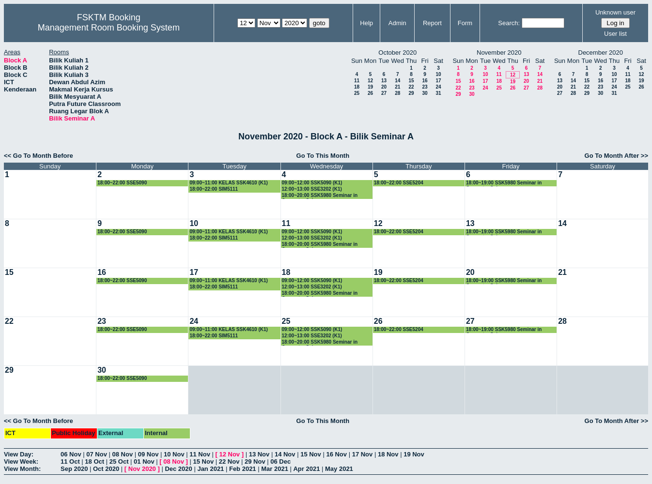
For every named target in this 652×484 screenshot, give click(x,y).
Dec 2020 (178, 468)
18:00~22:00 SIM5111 (213, 189)
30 (424, 93)
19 (370, 87)
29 (411, 93)
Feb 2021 (242, 468)
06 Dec (280, 461)
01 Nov (144, 461)
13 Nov (259, 454)
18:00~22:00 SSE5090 (122, 182)
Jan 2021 (210, 468)
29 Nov (255, 461)
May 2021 (339, 468)
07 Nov (96, 454)
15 (411, 80)
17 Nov (362, 454)
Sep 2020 (74, 468)
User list (615, 33)
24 (438, 87)
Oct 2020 (106, 468)
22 (411, 87)
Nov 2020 (142, 468)
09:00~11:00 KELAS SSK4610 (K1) (228, 182)
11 (356, 80)
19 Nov (414, 454)
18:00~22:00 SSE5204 (398, 182)
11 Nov (199, 454)
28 (397, 93)
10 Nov (174, 454)
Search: (509, 23)
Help (366, 23)
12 (370, 80)
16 (424, 80)
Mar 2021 (274, 468)
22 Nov (229, 461)
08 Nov (122, 454)
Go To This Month (323, 155)
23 (424, 87)
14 (397, 80)
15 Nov (310, 454)
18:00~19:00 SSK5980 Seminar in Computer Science (504, 183)
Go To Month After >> (616, 155)
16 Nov (336, 454)
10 (438, 74)
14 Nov (285, 454)
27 (384, 93)
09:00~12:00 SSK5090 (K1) (312, 182)
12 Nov (229, 454)
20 (384, 87)
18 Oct (94, 461)
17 (438, 80)
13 (384, 80)
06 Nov (71, 454)
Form (465, 23)
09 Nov (148, 454)
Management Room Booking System (109, 27)
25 (356, 93)
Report (432, 23)
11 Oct (70, 461)
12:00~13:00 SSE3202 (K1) (312, 189)
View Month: (22, 468)
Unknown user (615, 12)
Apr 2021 (306, 468)
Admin (397, 23)
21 (397, 87)
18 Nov (388, 454)
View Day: (18, 454)
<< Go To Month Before (38, 155)
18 (356, 87)
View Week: (21, 461)
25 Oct (119, 461)
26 (370, 93)
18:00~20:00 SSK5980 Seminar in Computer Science (319, 196)
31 (438, 93)
